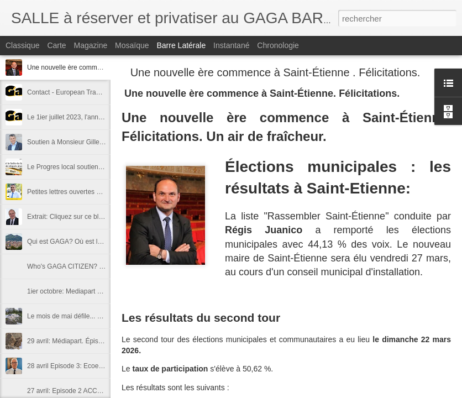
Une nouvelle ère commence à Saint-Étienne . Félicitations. (275, 72)
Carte (56, 45)
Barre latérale (181, 45)
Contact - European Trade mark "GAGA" (86, 92)
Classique (22, 45)
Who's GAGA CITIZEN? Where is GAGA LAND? (98, 266)
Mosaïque (132, 45)
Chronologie (278, 45)
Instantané (231, 45)
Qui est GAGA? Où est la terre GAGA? (84, 241)
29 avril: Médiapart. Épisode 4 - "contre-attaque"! (98, 341)
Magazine (91, 45)
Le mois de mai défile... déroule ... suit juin (89, 316)
